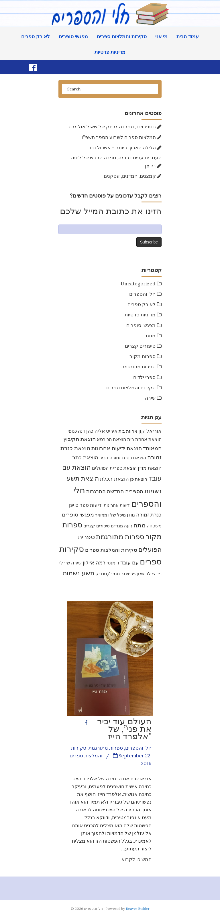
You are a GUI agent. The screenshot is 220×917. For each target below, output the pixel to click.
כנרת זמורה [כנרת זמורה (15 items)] (149, 514)
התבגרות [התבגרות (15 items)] (96, 491)
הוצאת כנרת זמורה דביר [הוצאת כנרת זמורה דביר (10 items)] (122, 458)
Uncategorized (138, 283)
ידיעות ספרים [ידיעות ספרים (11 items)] (89, 505)
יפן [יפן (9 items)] (71, 505)
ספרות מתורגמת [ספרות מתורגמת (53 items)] (120, 536)
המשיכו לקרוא (136, 859)
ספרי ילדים (144, 377)
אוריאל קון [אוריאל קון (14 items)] (150, 430)
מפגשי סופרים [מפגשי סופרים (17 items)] (78, 514)
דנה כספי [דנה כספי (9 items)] (76, 431)
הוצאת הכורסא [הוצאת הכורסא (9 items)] (111, 439)
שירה (150, 398)
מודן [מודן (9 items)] (131, 515)
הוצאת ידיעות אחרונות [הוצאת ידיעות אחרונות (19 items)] (116, 448)
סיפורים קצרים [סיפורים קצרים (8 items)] (96, 526)
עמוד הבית (187, 36)
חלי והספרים (142, 294)
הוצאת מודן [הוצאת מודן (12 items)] (150, 468)
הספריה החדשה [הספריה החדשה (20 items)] (125, 491)
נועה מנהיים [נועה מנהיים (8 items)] (121, 526)
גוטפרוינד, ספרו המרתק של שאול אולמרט (112, 126)
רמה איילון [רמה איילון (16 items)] (94, 562)
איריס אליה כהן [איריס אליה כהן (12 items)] (101, 431)
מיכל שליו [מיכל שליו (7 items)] (117, 515)
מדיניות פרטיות (110, 52)
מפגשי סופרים (73, 36)
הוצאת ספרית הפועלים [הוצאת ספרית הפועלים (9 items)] (114, 468)
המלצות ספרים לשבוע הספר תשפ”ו (119, 137)
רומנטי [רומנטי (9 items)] (113, 563)
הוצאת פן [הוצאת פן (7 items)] (138, 479)
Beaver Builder (138, 908)
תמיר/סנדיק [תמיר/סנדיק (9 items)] (107, 573)
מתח (151, 335)
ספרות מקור (142, 356)
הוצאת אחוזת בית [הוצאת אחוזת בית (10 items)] (144, 439)
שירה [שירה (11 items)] (76, 563)
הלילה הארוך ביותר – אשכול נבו (123, 147)
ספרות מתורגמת (138, 366)
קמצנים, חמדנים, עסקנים (130, 176)
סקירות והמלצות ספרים (121, 36)
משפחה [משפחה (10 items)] (154, 526)
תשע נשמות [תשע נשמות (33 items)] (78, 573)
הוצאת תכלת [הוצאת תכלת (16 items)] (114, 478)
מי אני (161, 36)
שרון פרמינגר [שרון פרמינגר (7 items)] (132, 573)
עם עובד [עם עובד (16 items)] (129, 562)
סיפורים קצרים (140, 346)
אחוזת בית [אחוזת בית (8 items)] (128, 431)
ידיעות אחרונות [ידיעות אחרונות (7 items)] (117, 505)
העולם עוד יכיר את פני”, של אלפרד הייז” (124, 729)
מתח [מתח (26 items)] (139, 525)
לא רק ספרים (35, 36)
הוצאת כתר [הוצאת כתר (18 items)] (85, 457)
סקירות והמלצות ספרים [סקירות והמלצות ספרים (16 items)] (111, 550)
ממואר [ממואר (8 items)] (101, 515)
